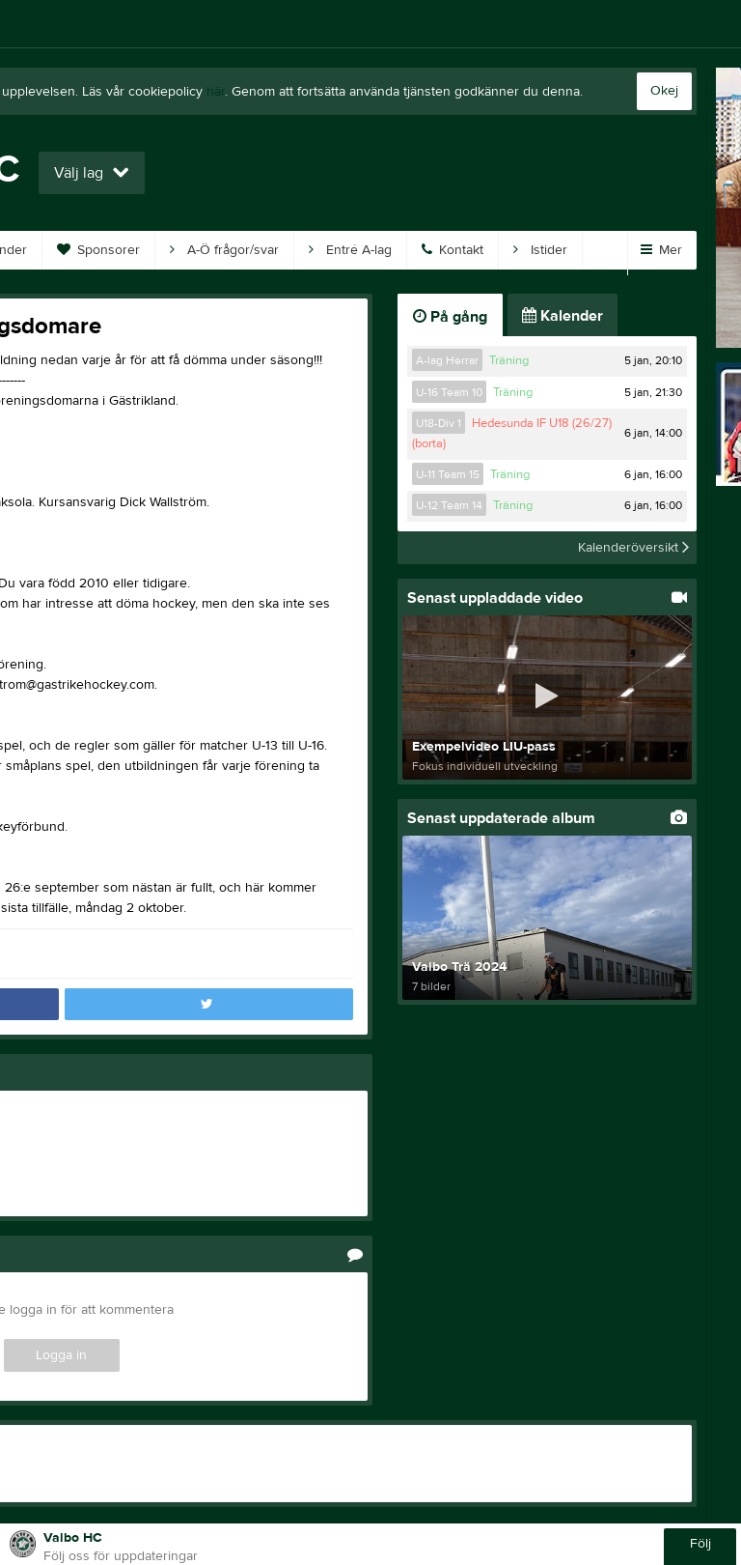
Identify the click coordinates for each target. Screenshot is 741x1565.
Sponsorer (98, 250)
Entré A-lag (350, 250)
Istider (540, 250)
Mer (661, 250)
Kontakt (452, 250)
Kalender (562, 316)
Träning (509, 360)
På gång (450, 317)
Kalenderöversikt (633, 547)
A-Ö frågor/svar (224, 250)
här (215, 91)
